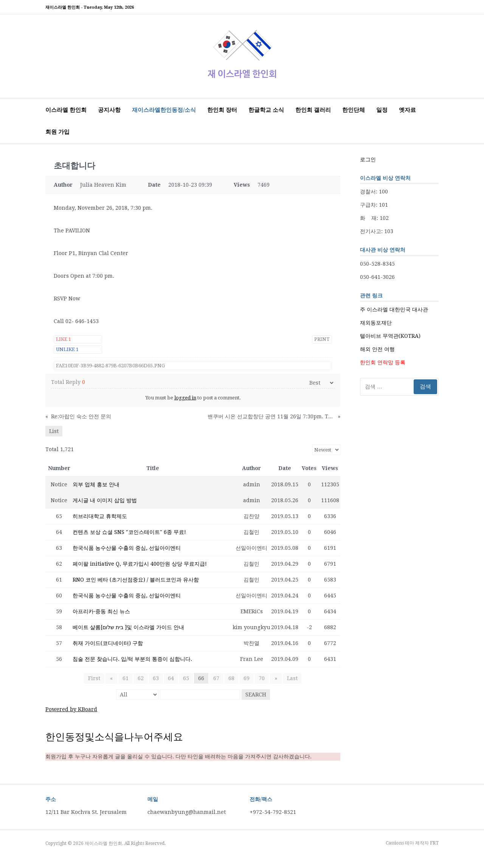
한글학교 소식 (266, 110)
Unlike (67, 349)
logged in (185, 398)
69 (247, 678)
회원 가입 (57, 131)
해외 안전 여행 (377, 349)
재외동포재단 (376, 323)
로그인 (368, 159)
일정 (382, 110)
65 (186, 678)
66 (201, 678)
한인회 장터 (222, 110)
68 (231, 678)
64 (171, 678)
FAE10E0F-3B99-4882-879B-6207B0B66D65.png (110, 365)
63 (156, 678)
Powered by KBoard (71, 709)
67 (216, 678)
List (54, 431)
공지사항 (109, 110)
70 (262, 678)
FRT (434, 843)
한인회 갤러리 (313, 110)
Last (290, 678)
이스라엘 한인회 (66, 110)
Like (63, 339)
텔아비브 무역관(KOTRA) (390, 336)
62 (141, 678)
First (96, 678)
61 (126, 678)
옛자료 (407, 110)
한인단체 (353, 110)
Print (322, 339)
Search (255, 694)
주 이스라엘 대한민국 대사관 (394, 309)
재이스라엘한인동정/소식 (164, 110)
